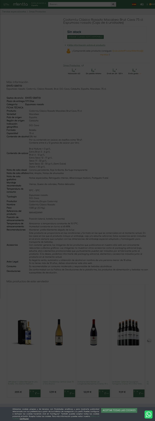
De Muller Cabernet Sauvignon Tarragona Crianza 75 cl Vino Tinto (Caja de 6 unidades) (127, 384)
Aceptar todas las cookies (119, 410)
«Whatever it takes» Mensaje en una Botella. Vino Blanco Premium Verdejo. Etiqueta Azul (23, 384)
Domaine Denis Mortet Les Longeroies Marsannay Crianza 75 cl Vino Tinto (92, 384)
